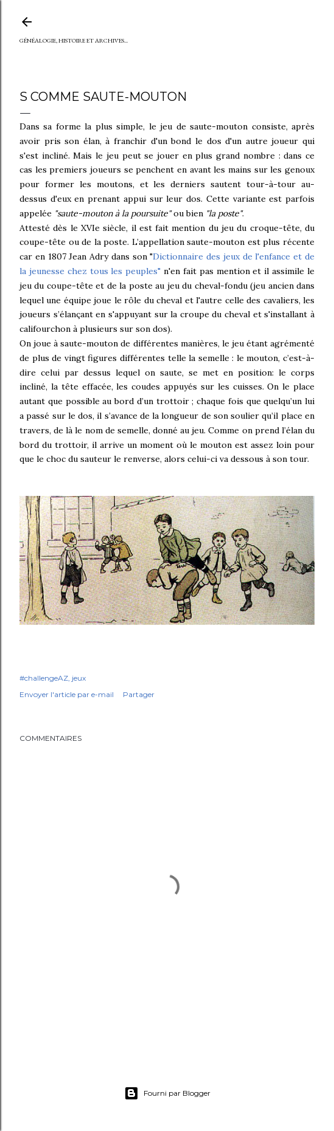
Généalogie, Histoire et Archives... (73, 40)
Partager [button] (139, 694)
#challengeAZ (43, 677)
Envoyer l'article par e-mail (66, 694)
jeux (79, 677)
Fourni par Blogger (167, 1093)
